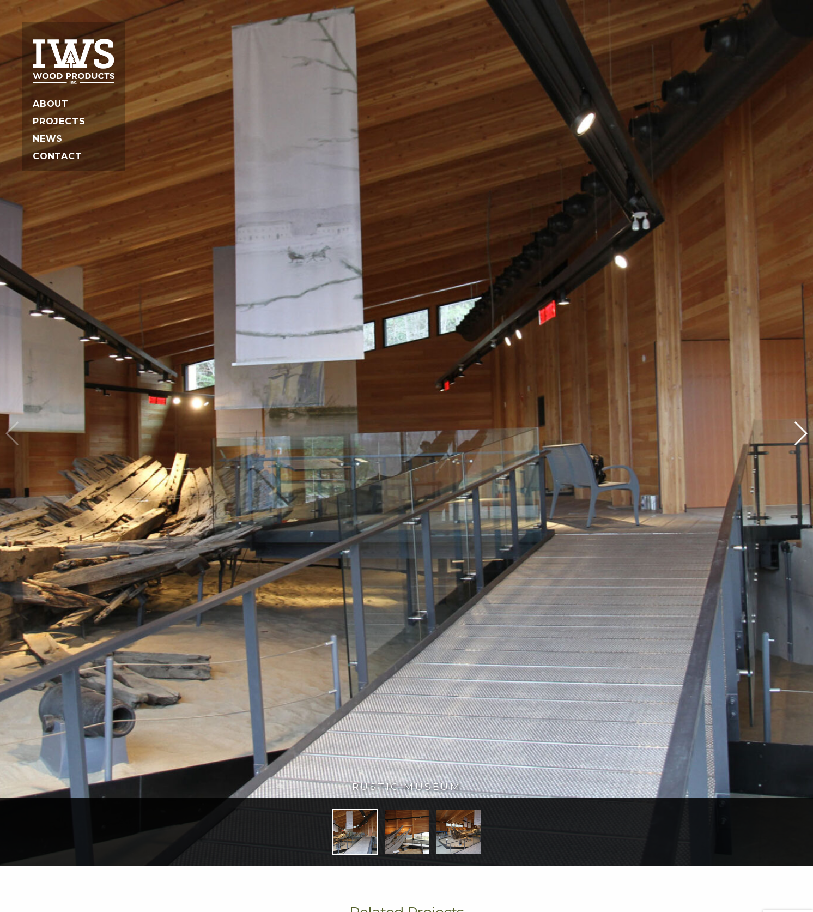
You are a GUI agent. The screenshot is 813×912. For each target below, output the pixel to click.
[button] (800, 433)
